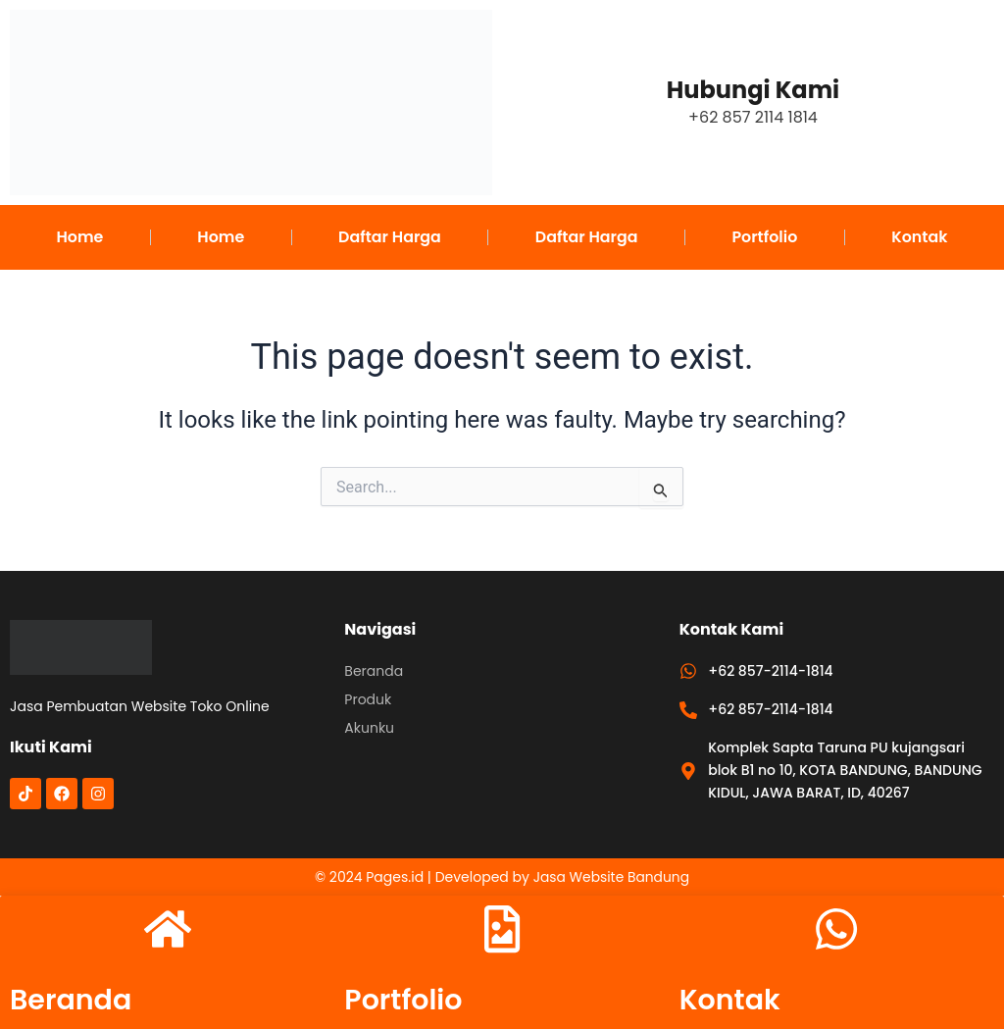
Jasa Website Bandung (611, 875)
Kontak (919, 237)
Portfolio (764, 237)
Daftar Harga (389, 237)
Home (79, 237)
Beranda (74, 999)
